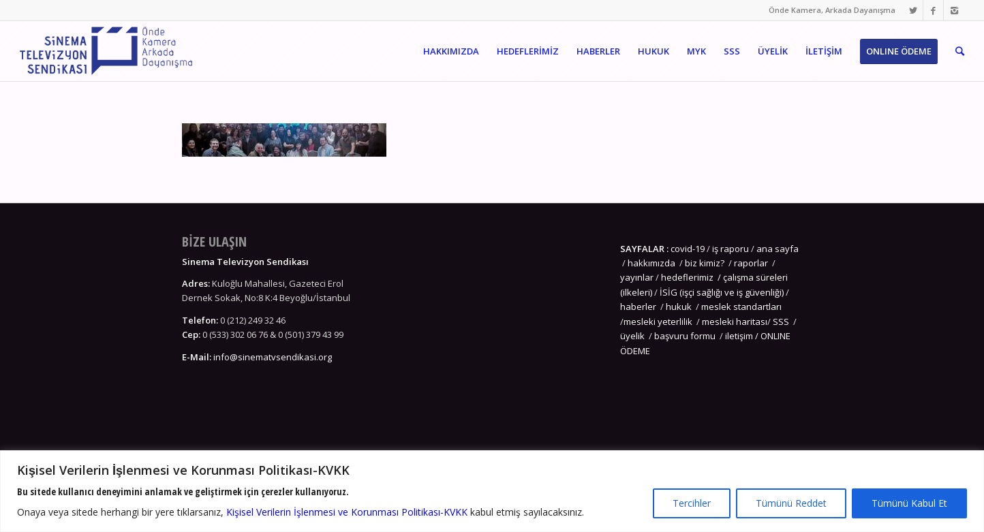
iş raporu (730, 248)
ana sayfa (776, 248)
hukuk (679, 306)
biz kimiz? (705, 263)
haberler (638, 306)
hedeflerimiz (687, 277)
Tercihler (692, 503)
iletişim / (742, 336)
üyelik (632, 336)
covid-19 (688, 248)
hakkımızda (651, 263)
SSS (781, 321)
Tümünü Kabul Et (909, 503)
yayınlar (637, 277)
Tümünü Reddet (791, 503)
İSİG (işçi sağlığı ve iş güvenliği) (722, 292)
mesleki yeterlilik (658, 321)
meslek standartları (740, 306)
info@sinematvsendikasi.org (272, 357)
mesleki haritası (734, 321)
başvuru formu (686, 336)
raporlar (751, 263)
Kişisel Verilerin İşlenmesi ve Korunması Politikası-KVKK (346, 511)
